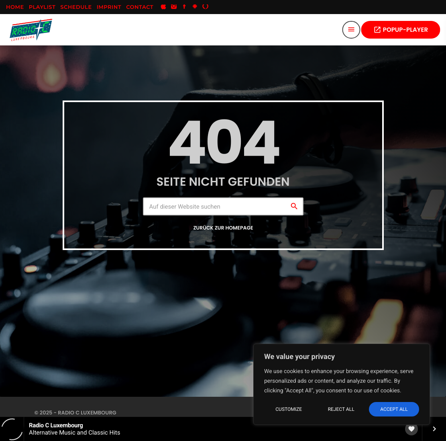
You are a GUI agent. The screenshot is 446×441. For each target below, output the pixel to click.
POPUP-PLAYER (400, 30)
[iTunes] (163, 7)
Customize (288, 409)
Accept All (393, 409)
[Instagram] (174, 7)
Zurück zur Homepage (223, 228)
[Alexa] (205, 7)
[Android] (195, 7)
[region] (341, 384)
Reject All (341, 409)
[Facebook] (184, 7)
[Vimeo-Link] (31, 30)
